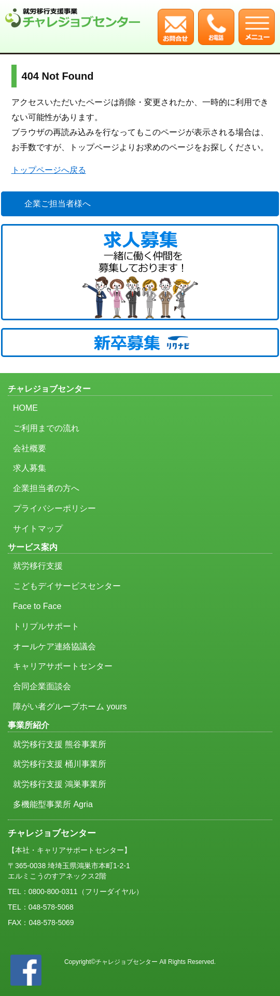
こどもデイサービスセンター (67, 586)
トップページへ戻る (48, 170)
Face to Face (37, 606)
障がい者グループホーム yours (70, 706)
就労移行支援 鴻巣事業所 (59, 784)
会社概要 (29, 448)
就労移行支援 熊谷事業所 (59, 744)
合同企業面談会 (42, 686)
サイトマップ (38, 528)
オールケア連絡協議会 (54, 646)
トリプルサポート (46, 626)
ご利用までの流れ (46, 428)
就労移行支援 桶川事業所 (59, 764)
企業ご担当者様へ (57, 203)
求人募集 (29, 468)
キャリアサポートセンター (63, 666)
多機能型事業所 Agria (53, 804)
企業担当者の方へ (46, 488)
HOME (25, 408)
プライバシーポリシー (54, 508)
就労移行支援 (38, 565)
